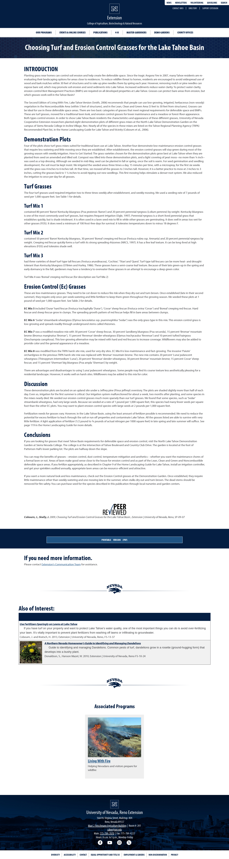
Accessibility (70, 854)
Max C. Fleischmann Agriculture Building (107, 825)
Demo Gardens (162, 32)
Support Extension (210, 8)
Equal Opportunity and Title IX (105, 854)
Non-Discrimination (158, 854)
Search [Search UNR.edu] (224, 2)
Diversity (55, 854)
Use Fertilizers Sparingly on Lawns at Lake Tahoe (48, 624)
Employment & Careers (134, 854)
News (169, 2)
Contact (83, 854)
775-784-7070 (107, 833)
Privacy (174, 854)
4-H (117, 32)
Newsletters (181, 2)
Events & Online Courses (72, 32)
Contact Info (177, 8)
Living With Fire (99, 760)
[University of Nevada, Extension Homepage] (114, 804)
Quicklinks (212, 2)
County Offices (185, 32)
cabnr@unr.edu (114, 829)
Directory (193, 8)
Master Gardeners (136, 32)
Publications (100, 32)
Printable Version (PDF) (114, 539)
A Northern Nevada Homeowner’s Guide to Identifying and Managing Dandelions (93, 643)
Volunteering (196, 2)
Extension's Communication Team (61, 564)
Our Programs (44, 32)
